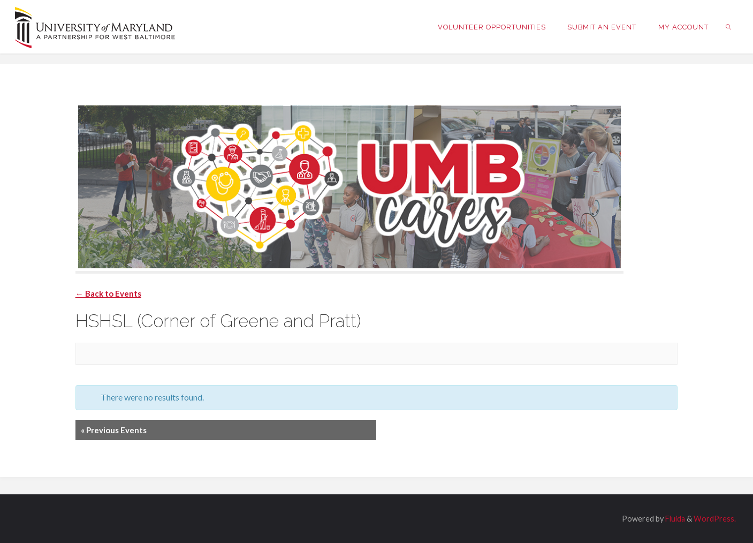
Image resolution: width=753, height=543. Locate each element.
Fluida (674, 518)
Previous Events (114, 430)
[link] (729, 27)
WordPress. (715, 518)
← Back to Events (108, 293)
